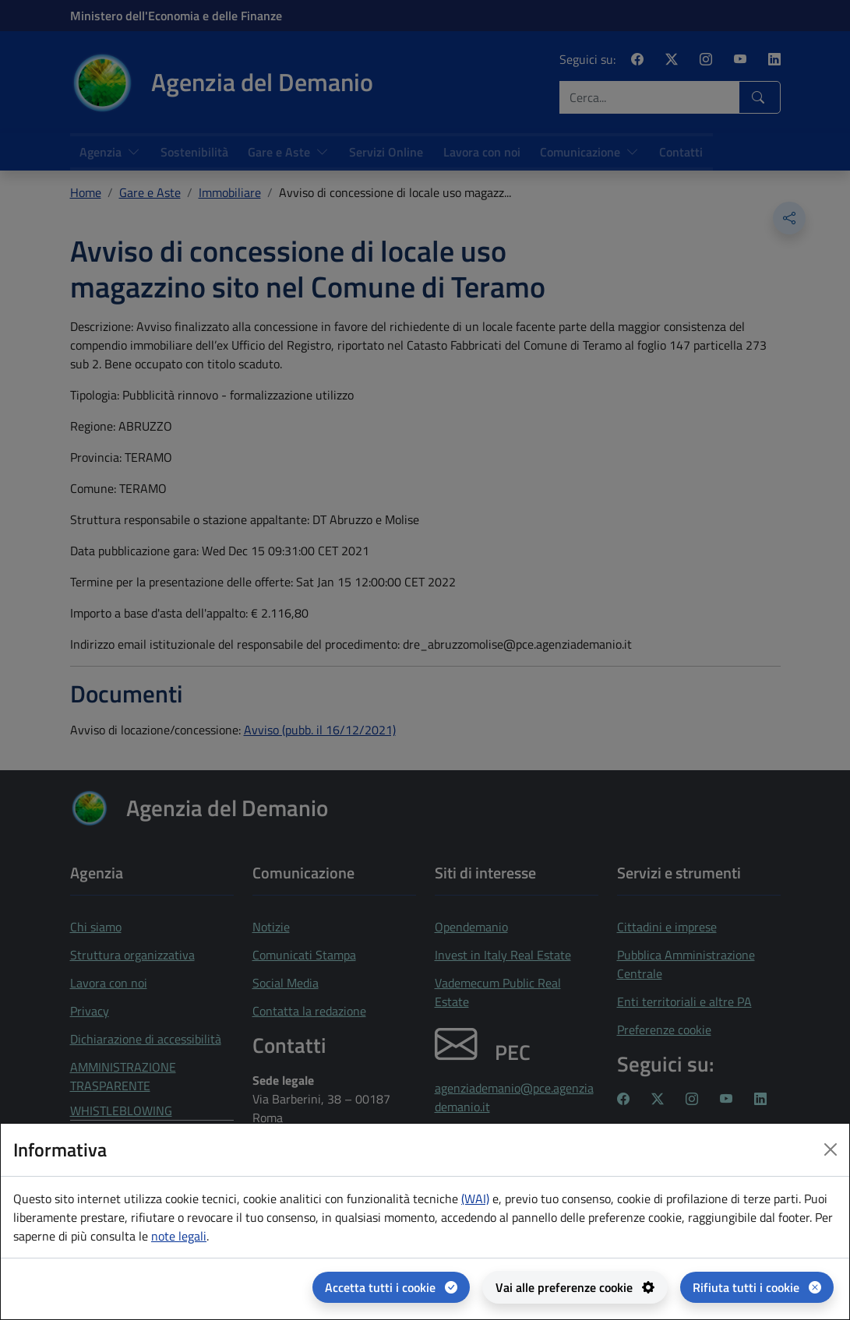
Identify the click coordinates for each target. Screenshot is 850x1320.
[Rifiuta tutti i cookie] (757, 1287)
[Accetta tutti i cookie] (391, 1287)
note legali (178, 1236)
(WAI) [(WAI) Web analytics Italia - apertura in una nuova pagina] (475, 1198)
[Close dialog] (830, 1149)
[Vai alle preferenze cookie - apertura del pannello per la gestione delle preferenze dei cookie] (575, 1287)
